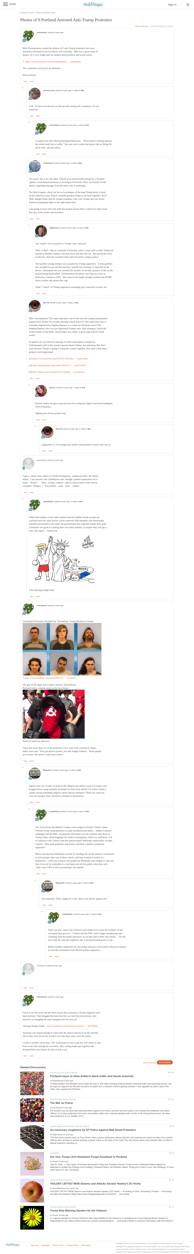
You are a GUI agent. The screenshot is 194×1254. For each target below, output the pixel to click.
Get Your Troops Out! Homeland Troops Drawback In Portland (88, 1156)
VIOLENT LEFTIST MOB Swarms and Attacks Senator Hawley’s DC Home (95, 1183)
